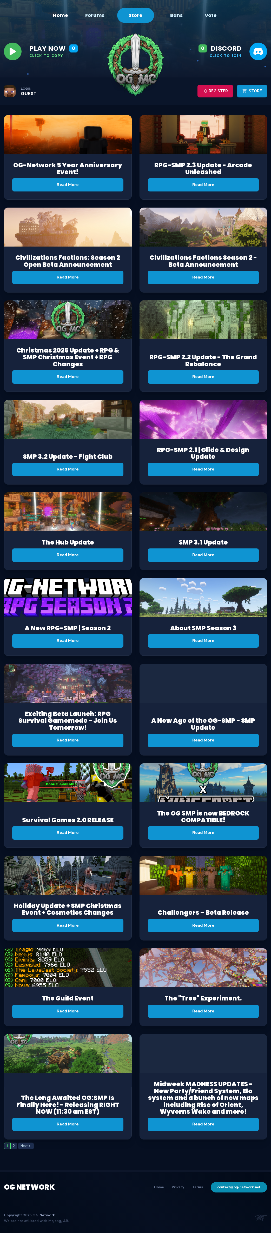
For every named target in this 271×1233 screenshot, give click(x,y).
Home (60, 15)
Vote (211, 15)
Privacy (178, 1187)
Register (215, 91)
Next (24, 1146)
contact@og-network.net (239, 1187)
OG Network (29, 1187)
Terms (197, 1187)
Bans (176, 15)
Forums (94, 15)
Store (135, 15)
